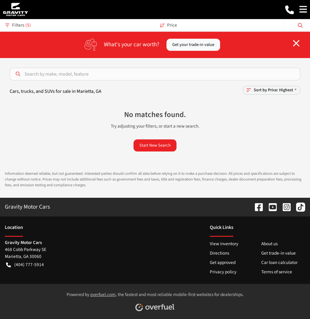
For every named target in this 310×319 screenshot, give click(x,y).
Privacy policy (223, 272)
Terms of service (276, 272)
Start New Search (155, 145)
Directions (219, 253)
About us (269, 243)
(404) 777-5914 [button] (25, 264)
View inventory (224, 243)
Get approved (223, 262)
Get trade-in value (278, 253)
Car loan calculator (279, 262)
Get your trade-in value (193, 44)
